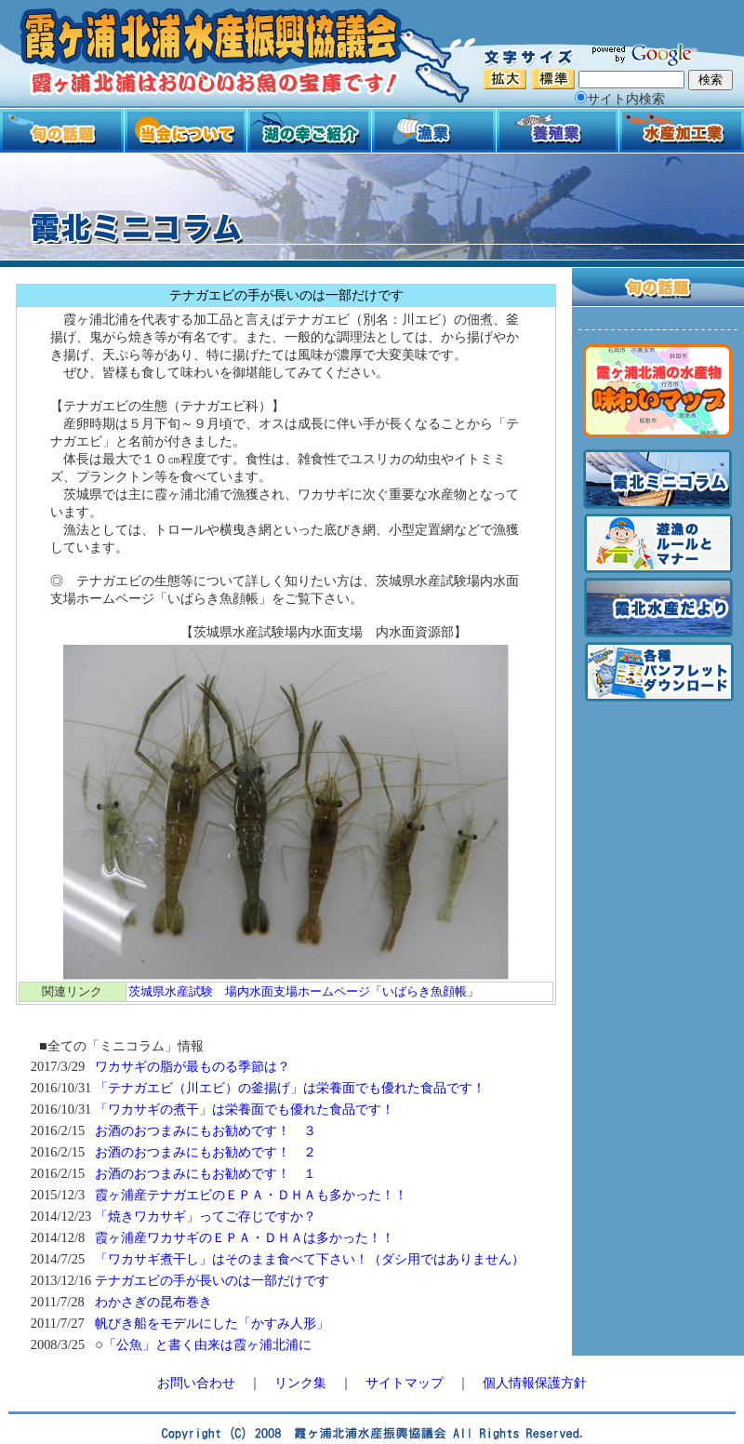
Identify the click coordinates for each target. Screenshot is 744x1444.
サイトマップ (404, 1382)
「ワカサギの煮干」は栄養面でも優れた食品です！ (244, 1109)
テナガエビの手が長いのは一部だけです (212, 1280)
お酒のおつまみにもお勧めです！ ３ (205, 1130)
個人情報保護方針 (535, 1382)
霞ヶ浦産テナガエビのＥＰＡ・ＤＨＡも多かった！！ (251, 1194)
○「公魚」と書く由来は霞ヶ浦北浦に (203, 1344)
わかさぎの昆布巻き (153, 1301)
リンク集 (300, 1382)
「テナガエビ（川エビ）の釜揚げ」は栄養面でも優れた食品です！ (290, 1087)
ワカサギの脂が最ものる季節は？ (192, 1066)
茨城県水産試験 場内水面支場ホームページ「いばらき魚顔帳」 (303, 991)
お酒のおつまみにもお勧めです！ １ (205, 1173)
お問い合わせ (196, 1382)
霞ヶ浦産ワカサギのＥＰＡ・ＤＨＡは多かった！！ (244, 1237)
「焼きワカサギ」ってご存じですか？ (205, 1216)
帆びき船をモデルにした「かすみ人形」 (212, 1323)
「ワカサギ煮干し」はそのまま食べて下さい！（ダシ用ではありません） (310, 1258)
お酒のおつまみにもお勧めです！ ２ (205, 1151)
